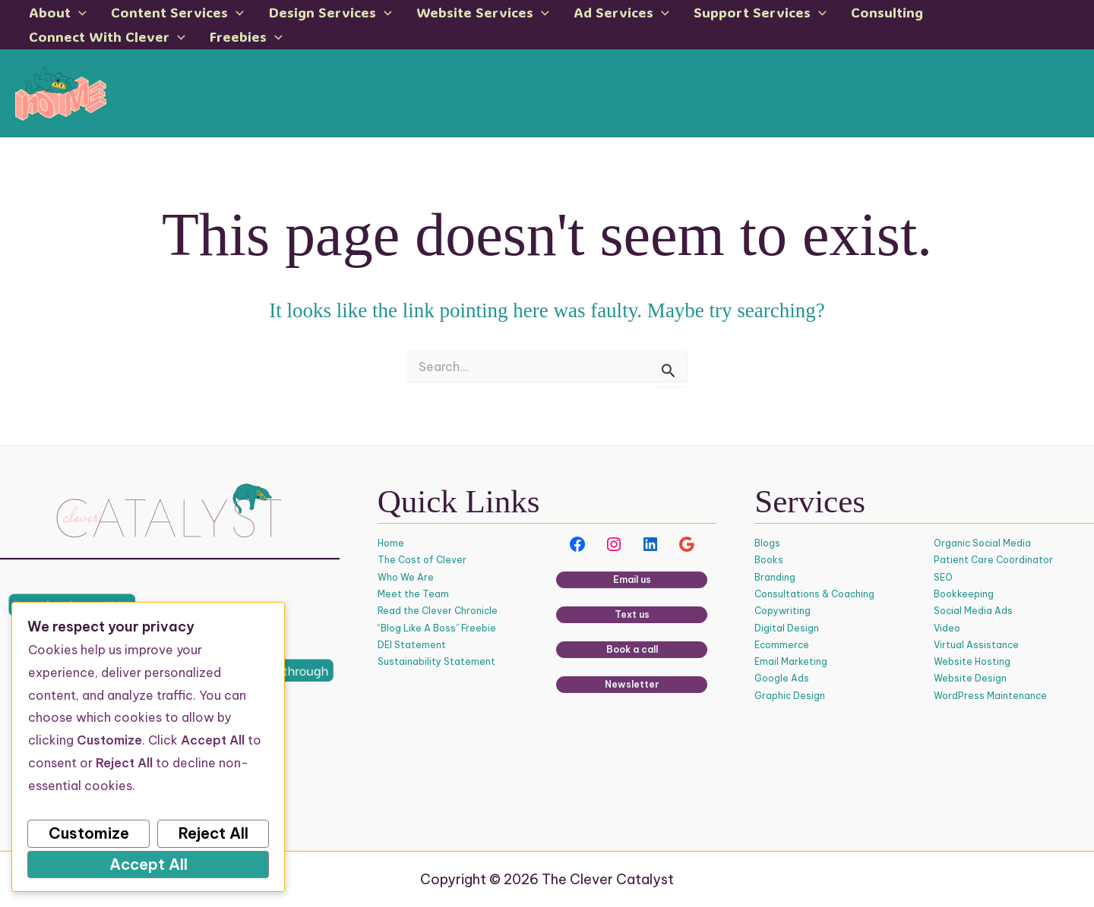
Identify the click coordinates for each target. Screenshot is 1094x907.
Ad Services (572, 15)
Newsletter (632, 685)
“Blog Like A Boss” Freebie (437, 628)
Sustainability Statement (436, 662)
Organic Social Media (983, 544)
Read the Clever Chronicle (438, 611)
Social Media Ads (973, 611)
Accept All (148, 864)
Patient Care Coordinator (993, 560)
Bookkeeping (964, 594)
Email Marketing (790, 662)
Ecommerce (782, 644)
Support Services (699, 15)
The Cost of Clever (422, 560)
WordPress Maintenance (991, 695)
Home (391, 544)
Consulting (815, 14)
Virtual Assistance (977, 644)
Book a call (632, 650)
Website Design (970, 679)
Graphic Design (790, 695)
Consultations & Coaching (814, 594)
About (55, 15)
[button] (76, 15)
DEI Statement (412, 644)
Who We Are (406, 577)
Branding (774, 577)
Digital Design (786, 628)
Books (768, 560)
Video (947, 628)
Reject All (213, 833)
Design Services (304, 15)
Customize (89, 833)
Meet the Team (413, 594)
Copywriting (782, 611)
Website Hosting (972, 662)
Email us (632, 580)
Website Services (444, 15)
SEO (943, 577)
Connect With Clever (942, 15)
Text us (632, 615)
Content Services (163, 15)
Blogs (767, 544)
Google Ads (781, 679)
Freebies (63, 44)
